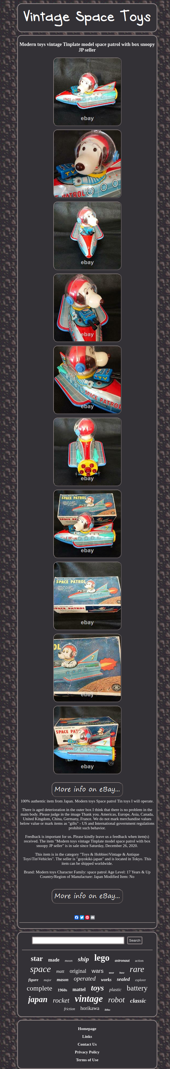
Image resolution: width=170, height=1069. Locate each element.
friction (69, 1009)
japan (37, 999)
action (139, 961)
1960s (62, 990)
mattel (79, 989)
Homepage (87, 1029)
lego (101, 958)
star (37, 959)
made (53, 960)
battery (137, 988)
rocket (61, 1000)
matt (60, 971)
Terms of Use (87, 1060)
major (47, 980)
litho (107, 1009)
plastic (115, 989)
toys (97, 987)
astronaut (122, 961)
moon (69, 961)
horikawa (89, 1008)
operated (85, 978)
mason (63, 979)
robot (116, 999)
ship (83, 959)
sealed (123, 979)
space (40, 969)
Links (87, 1036)
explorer (140, 980)
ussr (111, 972)
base (121, 972)
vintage (89, 998)
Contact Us (87, 1044)
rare (137, 969)
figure (33, 980)
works (106, 979)
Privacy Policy (87, 1052)
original (78, 971)
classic (138, 1000)
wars (97, 971)
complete (39, 988)
